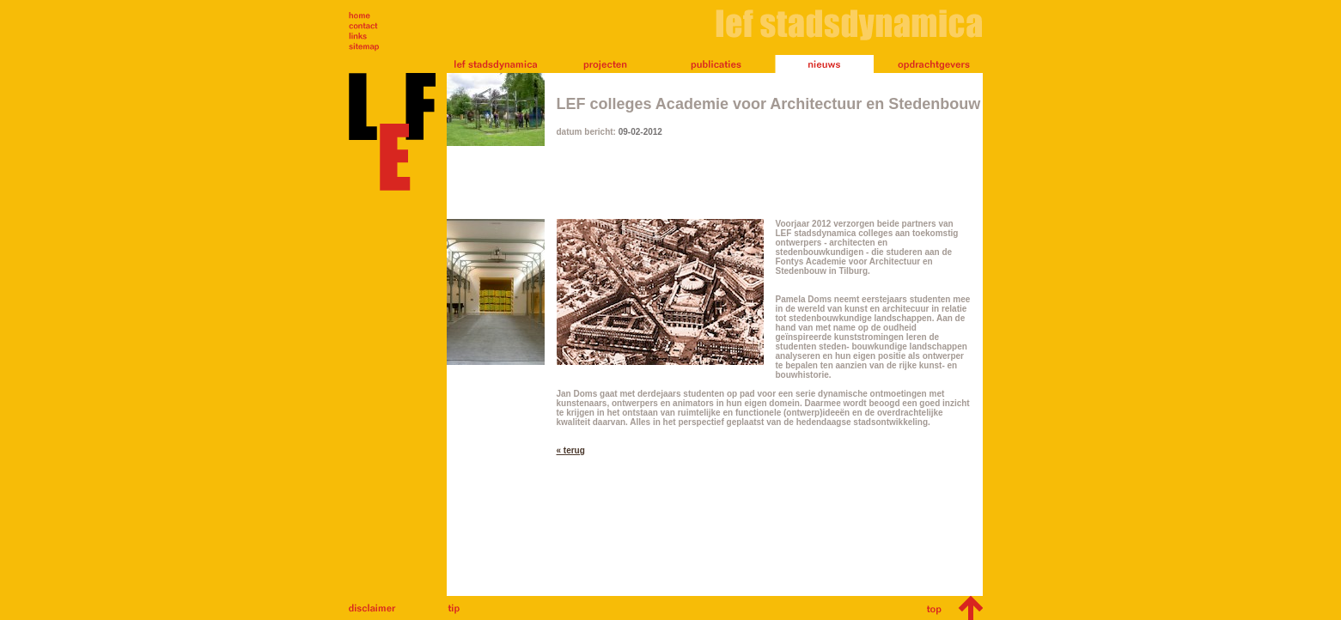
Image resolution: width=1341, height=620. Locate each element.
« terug (571, 450)
